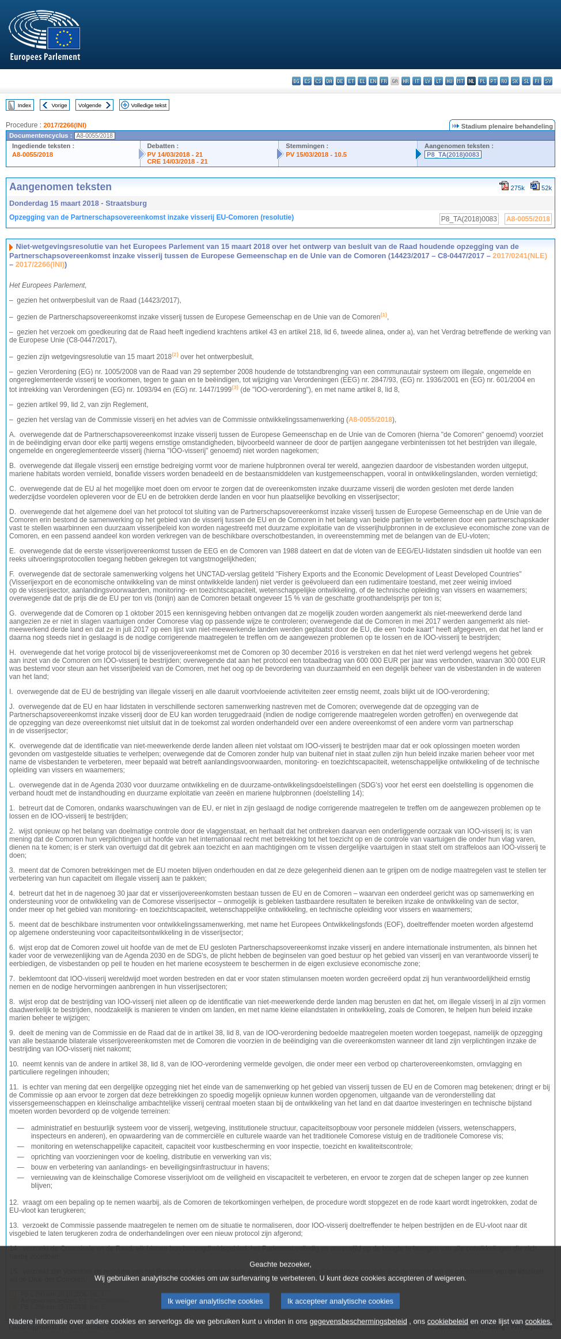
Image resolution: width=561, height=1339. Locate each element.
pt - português (493, 81)
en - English (373, 81)
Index (24, 105)
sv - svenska (548, 81)
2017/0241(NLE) (519, 255)
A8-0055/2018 (32, 154)
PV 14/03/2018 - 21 (175, 154)
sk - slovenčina (515, 81)
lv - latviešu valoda (427, 81)
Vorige (59, 105)
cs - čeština (318, 81)
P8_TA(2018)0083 (453, 154)
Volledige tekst (148, 105)
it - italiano (416, 81)
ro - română (504, 81)
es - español (307, 81)
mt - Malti (460, 81)
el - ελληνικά (362, 81)
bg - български (296, 81)
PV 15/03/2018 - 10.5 (316, 154)
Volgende (89, 105)
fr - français (384, 81)
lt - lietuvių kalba (438, 81)
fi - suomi (537, 81)
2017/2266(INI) (64, 125)
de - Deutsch (340, 81)
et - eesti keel (351, 81)
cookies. (538, 1331)
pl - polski (482, 81)
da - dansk (329, 81)
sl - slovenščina (526, 81)
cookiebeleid (447, 1331)
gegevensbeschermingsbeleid (358, 1331)
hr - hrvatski (405, 81)
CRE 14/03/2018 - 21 (177, 161)
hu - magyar (449, 81)
